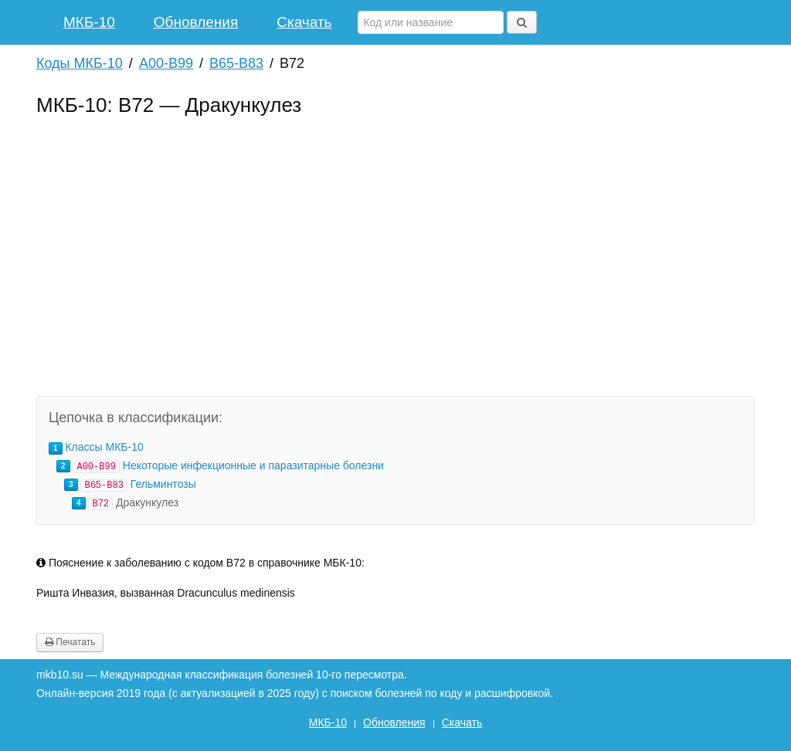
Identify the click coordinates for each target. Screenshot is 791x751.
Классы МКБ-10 (104, 447)
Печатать (70, 642)
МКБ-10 (89, 22)
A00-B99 (166, 63)
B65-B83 (236, 63)
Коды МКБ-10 (79, 63)
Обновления (196, 22)
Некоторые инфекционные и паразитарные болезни (253, 465)
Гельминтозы (163, 484)
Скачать (304, 22)
